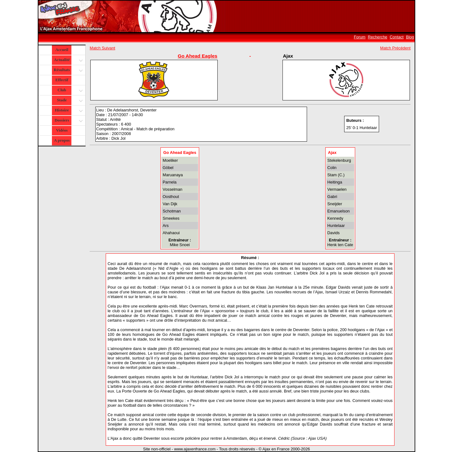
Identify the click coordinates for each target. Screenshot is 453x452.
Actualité (68, 60)
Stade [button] (69, 101)
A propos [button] (62, 140)
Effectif (61, 79)
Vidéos (62, 130)
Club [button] (69, 90)
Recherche (377, 37)
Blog (410, 37)
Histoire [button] (68, 111)
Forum (360, 37)
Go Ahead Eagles (197, 56)
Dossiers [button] (67, 121)
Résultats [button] (67, 70)
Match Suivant (102, 48)
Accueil (61, 49)
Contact (397, 37)
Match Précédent (395, 48)
